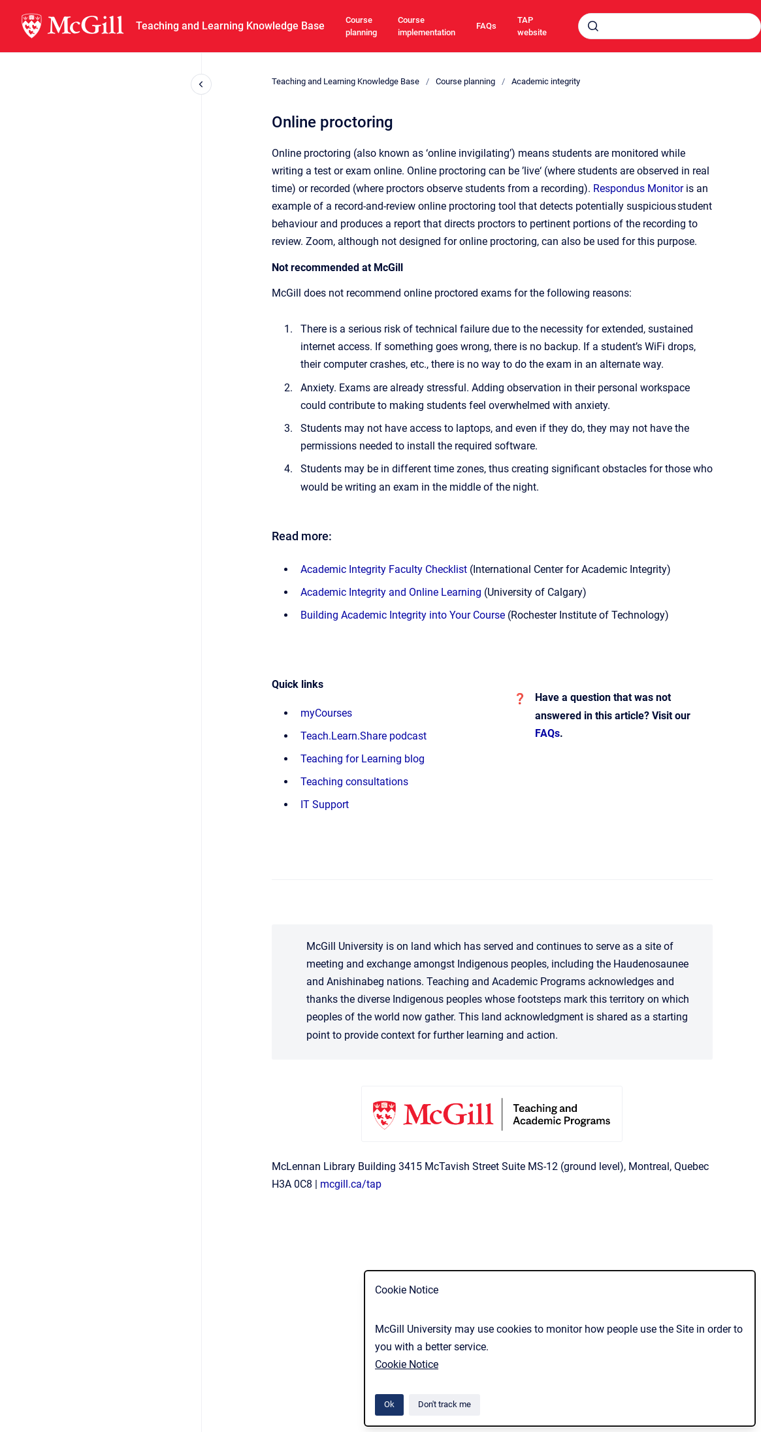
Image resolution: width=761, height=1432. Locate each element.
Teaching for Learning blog (362, 759)
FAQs (486, 26)
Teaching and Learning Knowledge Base (230, 26)
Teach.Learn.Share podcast (363, 736)
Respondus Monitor (638, 188)
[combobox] (669, 26)
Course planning (361, 26)
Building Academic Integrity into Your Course (402, 615)
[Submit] (593, 26)
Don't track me (444, 1404)
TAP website (532, 26)
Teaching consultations (354, 781)
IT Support (324, 804)
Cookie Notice (406, 1364)
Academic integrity (545, 81)
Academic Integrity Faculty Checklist (383, 569)
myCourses (326, 713)
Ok (389, 1404)
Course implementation (426, 26)
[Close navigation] (201, 84)
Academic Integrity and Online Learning (390, 592)
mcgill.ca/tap (350, 1184)
